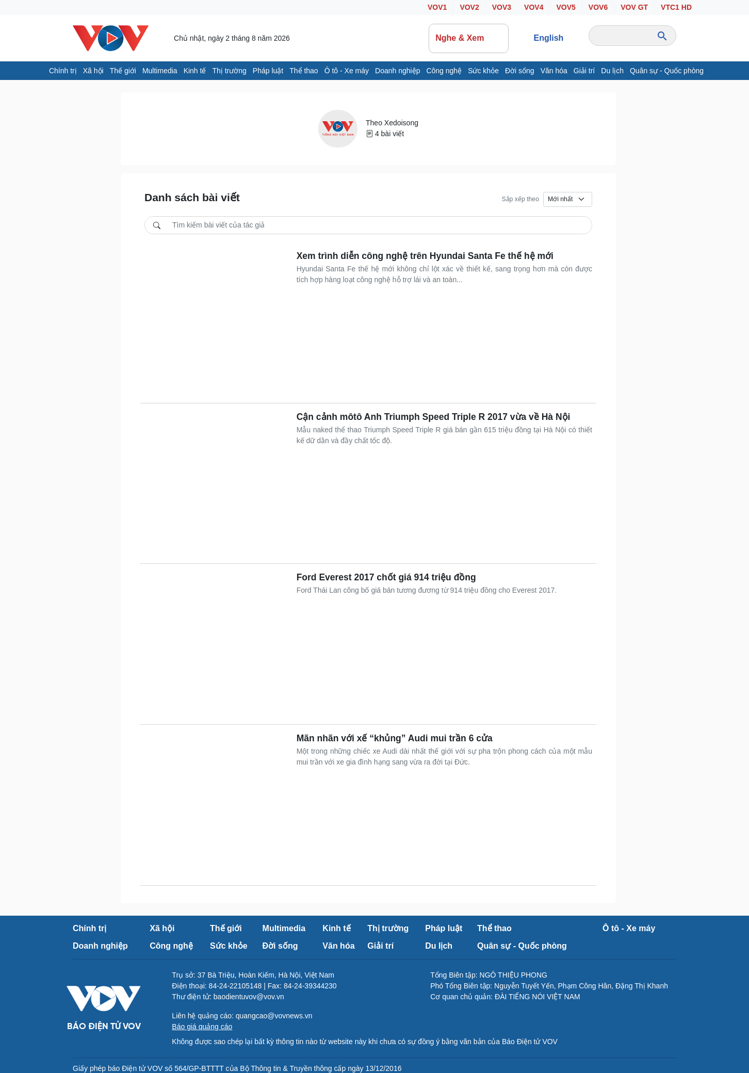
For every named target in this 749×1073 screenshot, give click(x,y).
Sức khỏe (483, 71)
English (549, 38)
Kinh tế (195, 71)
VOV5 (565, 7)
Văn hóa (554, 71)
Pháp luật (268, 71)
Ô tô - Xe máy (346, 71)
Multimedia (159, 71)
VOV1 (437, 7)
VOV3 (501, 7)
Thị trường (229, 71)
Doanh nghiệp (397, 71)
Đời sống (519, 71)
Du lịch (612, 71)
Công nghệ (444, 71)
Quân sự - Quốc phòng (667, 71)
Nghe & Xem (468, 38)
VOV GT (634, 7)
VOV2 (469, 7)
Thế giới (123, 71)
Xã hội (93, 71)
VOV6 (598, 7)
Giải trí (584, 71)
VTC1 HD (676, 7)
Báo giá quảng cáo (202, 1026)
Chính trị (63, 71)
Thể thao (303, 71)
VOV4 (533, 7)
